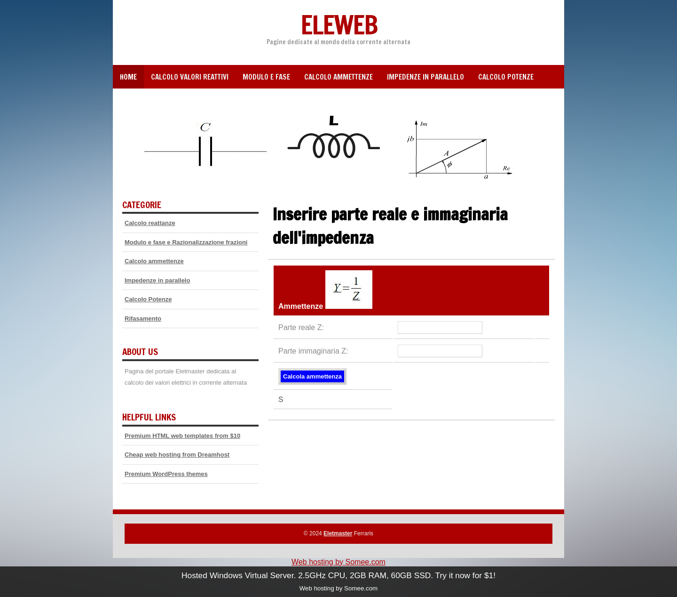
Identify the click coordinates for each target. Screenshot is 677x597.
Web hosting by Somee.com (338, 562)
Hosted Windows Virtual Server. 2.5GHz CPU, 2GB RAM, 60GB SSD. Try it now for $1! (338, 575)
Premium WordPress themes (166, 473)
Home (128, 77)
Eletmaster (337, 533)
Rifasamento (143, 318)
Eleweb (338, 24)
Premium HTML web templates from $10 (182, 435)
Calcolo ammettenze (338, 77)
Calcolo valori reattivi (189, 77)
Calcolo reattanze (150, 222)
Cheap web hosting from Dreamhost (177, 454)
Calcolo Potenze (506, 77)
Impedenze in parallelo (425, 77)
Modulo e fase (266, 77)
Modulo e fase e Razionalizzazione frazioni (186, 242)
